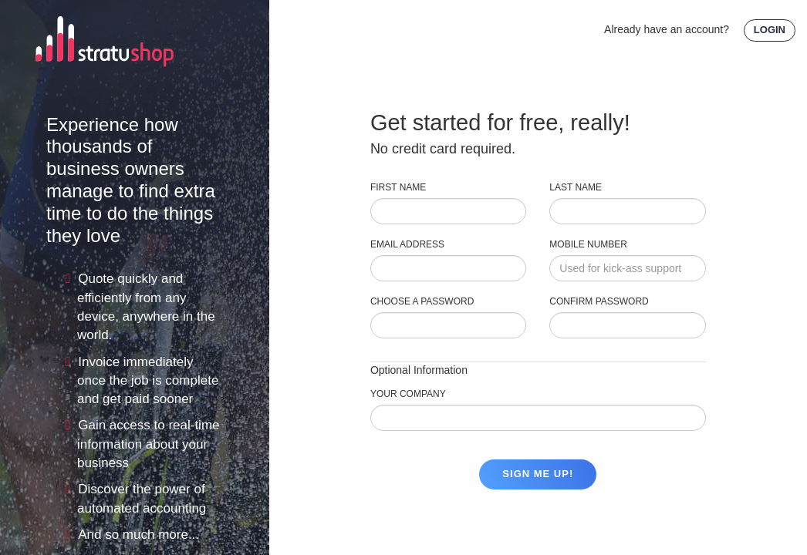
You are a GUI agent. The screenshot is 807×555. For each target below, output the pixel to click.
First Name (398, 187)
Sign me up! (537, 473)
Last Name (575, 187)
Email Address (407, 244)
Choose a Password (422, 301)
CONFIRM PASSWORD (598, 301)
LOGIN (769, 29)
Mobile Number (588, 244)
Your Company (408, 393)
